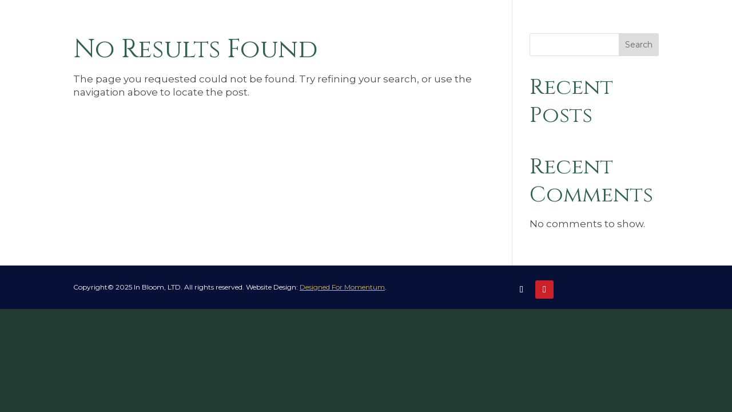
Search (639, 44)
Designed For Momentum (342, 287)
